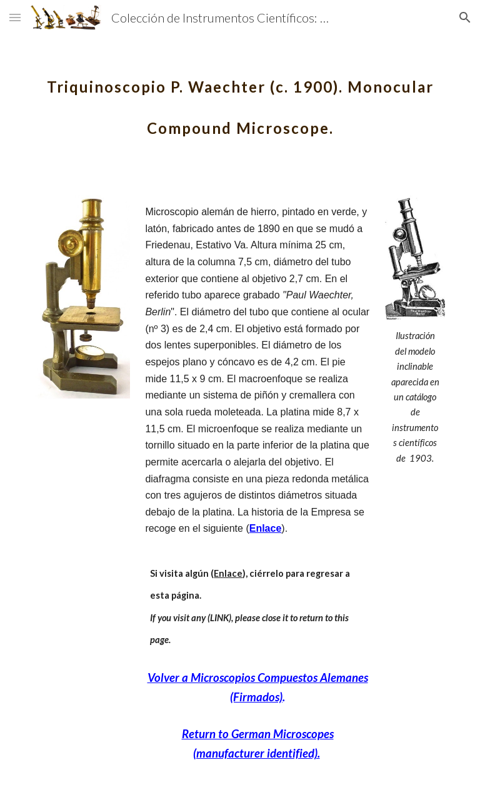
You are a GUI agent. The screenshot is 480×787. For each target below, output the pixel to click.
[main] (239, 99)
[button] (15, 17)
